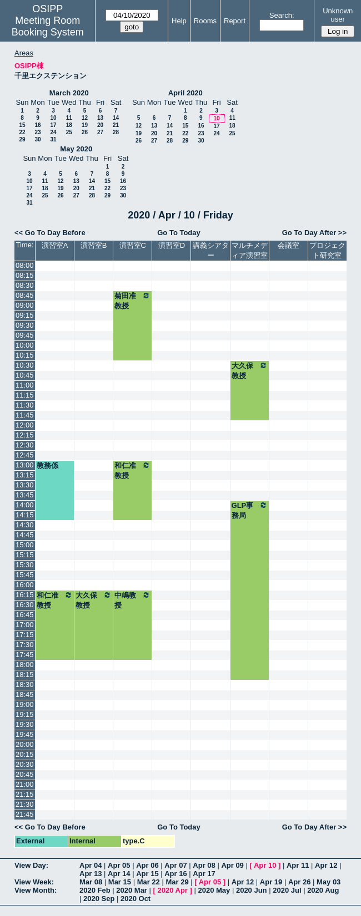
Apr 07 (175, 865)
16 (37, 125)
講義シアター (211, 250)
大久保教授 (250, 370)
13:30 (25, 485)
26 (85, 132)
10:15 (25, 355)
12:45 (25, 455)
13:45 (25, 495)
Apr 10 (265, 865)
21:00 (25, 784)
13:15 (25, 475)
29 (22, 139)
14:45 (25, 535)
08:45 (25, 295)
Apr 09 (232, 865)
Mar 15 (119, 882)
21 (116, 125)
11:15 (25, 395)
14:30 (25, 525)
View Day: (31, 865)
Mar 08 (90, 882)
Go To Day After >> (314, 232)
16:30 (25, 605)
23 (37, 132)
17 (53, 125)
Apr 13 (90, 873)
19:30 (25, 724)
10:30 (25, 365)
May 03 (328, 882)
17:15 (25, 634)
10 (53, 118)
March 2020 (69, 93)
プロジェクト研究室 (327, 250)
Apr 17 (204, 873)
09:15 (25, 315)
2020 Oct (136, 898)
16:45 (25, 614)
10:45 (25, 375)
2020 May (214, 890)
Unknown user (338, 15)
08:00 (25, 265)
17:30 (25, 644)
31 (53, 139)
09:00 (25, 305)
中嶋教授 (132, 600)
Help (179, 21)
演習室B (94, 245)
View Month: (35, 890)
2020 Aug (323, 890)
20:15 (25, 754)
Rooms (205, 21)
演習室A (55, 245)
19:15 (25, 714)
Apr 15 (147, 873)
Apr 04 (90, 865)
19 (85, 125)
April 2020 (185, 93)
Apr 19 (271, 882)
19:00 (25, 704)
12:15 (25, 435)
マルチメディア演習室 (250, 250)
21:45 (25, 814)
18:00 (25, 664)
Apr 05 (119, 865)
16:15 (25, 595)
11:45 (25, 415)
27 (100, 132)
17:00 (25, 624)
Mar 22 (148, 882)
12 (85, 118)
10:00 (25, 345)
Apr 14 (119, 873)
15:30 (25, 565)
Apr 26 (299, 882)
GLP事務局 (250, 510)
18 (69, 125)
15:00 (25, 545)
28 (116, 132)
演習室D (171, 245)
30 (37, 139)
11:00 (25, 385)
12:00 (25, 425)
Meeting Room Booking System (48, 26)
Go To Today (178, 232)
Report (234, 21)
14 (116, 118)
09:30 (25, 325)
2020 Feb (95, 890)
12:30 (25, 445)
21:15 (25, 794)
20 (100, 125)
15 (22, 125)
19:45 (25, 734)
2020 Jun (251, 890)
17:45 (25, 654)
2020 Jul (287, 890)
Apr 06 (147, 865)
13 (100, 118)
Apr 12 (326, 865)
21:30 (25, 804)
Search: (281, 15)
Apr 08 (204, 865)
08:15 (25, 275)
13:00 (25, 465)
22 (22, 132)
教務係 (47, 465)
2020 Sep (98, 898)
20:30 (25, 764)
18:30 (25, 684)
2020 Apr (172, 890)
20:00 (25, 744)
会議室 (288, 245)
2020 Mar (131, 890)
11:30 (25, 405)
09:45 (25, 335)
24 (53, 132)
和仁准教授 (132, 470)
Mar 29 (177, 882)
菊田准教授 (132, 300)
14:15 (25, 515)
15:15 (25, 555)
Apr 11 (298, 865)
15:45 (25, 575)
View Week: (34, 882)
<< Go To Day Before (50, 232)
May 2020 (76, 149)
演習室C (132, 245)
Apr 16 (175, 873)
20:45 (25, 774)
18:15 (25, 674)
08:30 (25, 285)
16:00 (25, 585)
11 (69, 118)
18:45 (25, 694)
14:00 (25, 505)
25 (69, 132)
